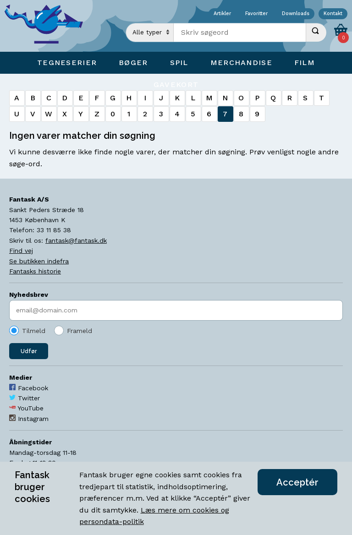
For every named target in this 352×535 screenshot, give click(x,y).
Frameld (79, 330)
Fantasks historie (35, 271)
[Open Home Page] (48, 26)
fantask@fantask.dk (76, 240)
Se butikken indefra (39, 261)
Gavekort (176, 84)
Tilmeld (33, 330)
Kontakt (333, 14)
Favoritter (256, 14)
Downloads (295, 14)
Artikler (222, 14)
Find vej (21, 250)
